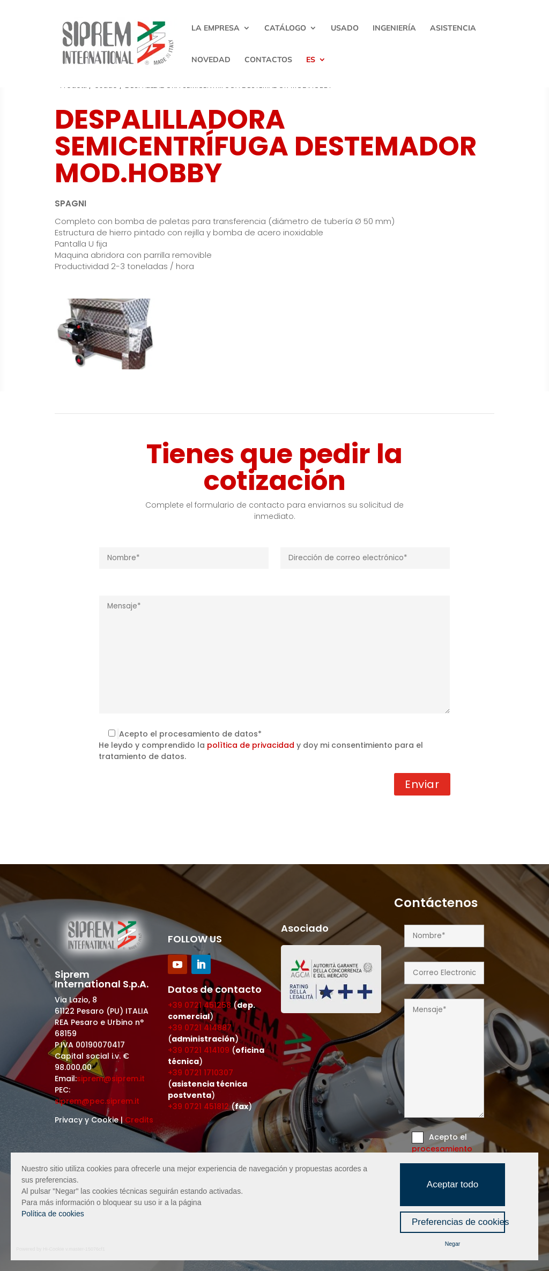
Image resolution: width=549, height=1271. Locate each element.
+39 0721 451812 (198, 1106)
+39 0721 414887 (200, 1027)
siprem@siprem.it (111, 1078)
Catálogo (285, 28)
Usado (345, 28)
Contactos (268, 60)
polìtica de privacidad (250, 745)
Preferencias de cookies (458, 1222)
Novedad (211, 60)
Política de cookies (52, 1213)
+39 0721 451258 (199, 1005)
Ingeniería (394, 28)
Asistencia (453, 28)
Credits (139, 1119)
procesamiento (442, 1148)
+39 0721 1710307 (200, 1072)
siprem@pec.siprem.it (97, 1101)
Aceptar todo (452, 1184)
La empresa (215, 28)
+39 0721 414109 (198, 1050)
